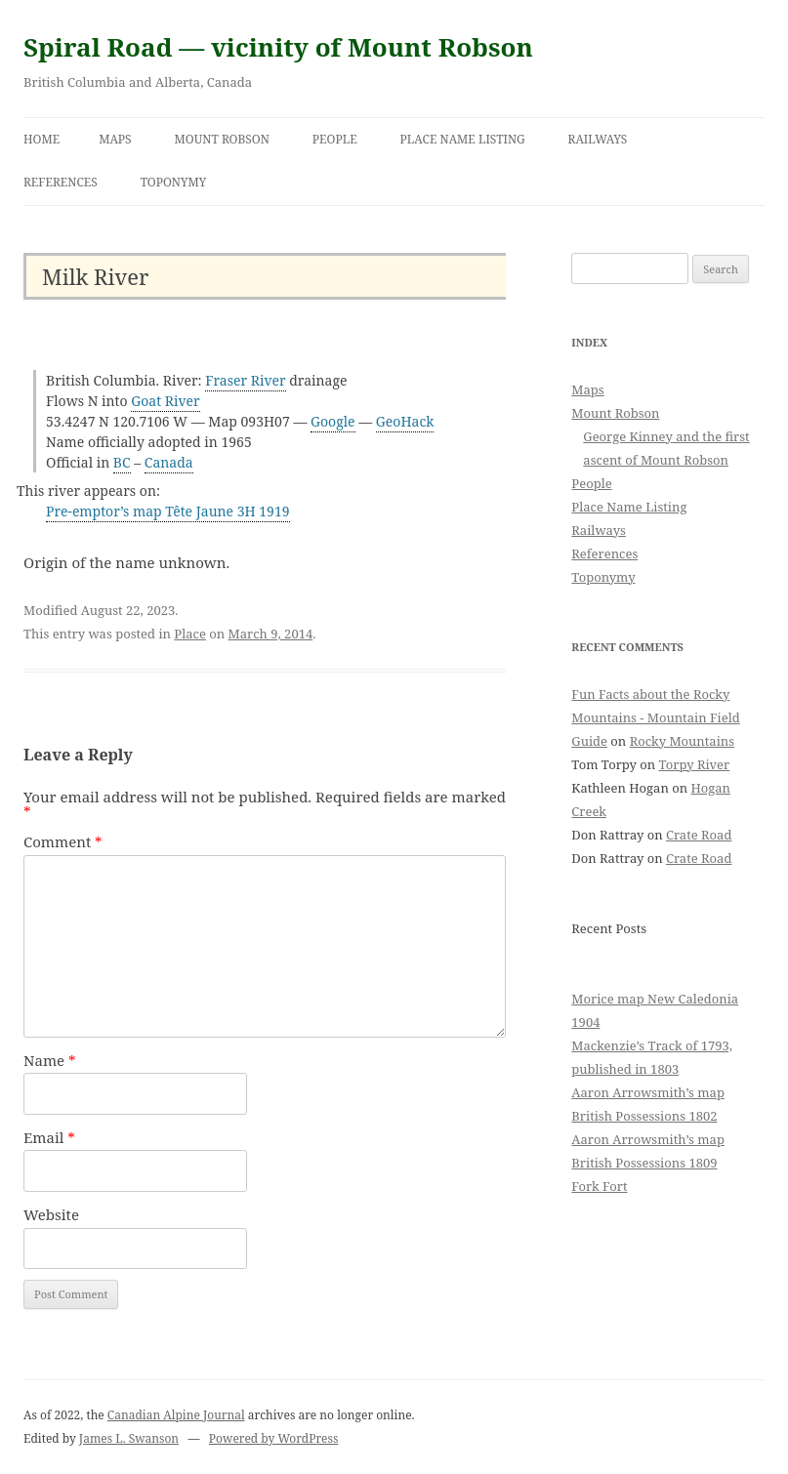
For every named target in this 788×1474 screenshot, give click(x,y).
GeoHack (405, 421)
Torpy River (694, 764)
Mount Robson (222, 139)
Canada (169, 462)
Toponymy (174, 182)
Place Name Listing (462, 139)
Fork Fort (599, 1186)
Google (333, 421)
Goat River (165, 400)
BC (122, 462)
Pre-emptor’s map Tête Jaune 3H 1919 (168, 511)
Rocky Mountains (682, 741)
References (60, 182)
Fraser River (245, 380)
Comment (63, 841)
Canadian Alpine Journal (176, 1415)
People (334, 139)
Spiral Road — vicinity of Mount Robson (278, 46)
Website (51, 1214)
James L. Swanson (129, 1438)
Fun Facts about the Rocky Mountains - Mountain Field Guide (655, 717)
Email (49, 1137)
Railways (598, 139)
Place (190, 633)
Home (41, 139)
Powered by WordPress (273, 1438)
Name (49, 1060)
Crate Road (698, 834)
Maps (115, 139)
